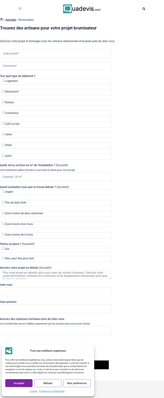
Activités (10, 19)
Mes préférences (77, 383)
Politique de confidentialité (52, 391)
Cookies (33, 391)
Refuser (47, 383)
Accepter (19, 383)
